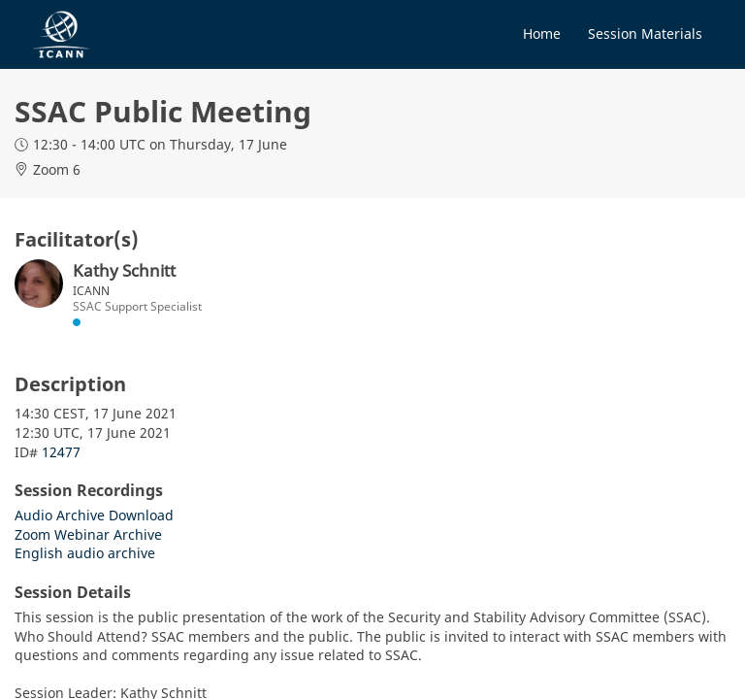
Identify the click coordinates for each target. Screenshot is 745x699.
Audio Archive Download (94, 515)
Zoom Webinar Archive (88, 534)
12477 (61, 452)
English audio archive (85, 553)
